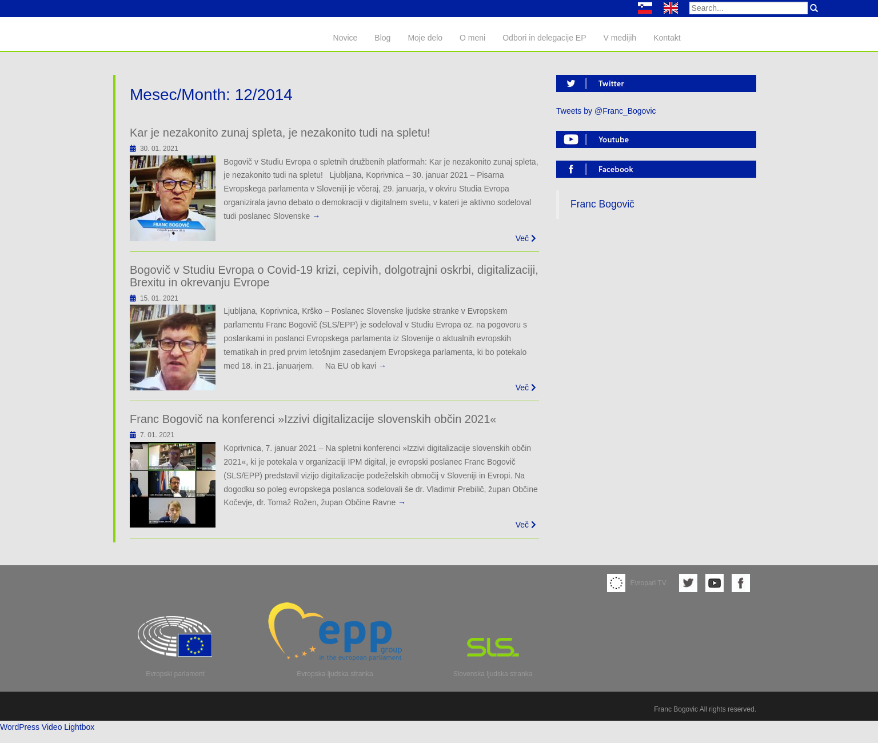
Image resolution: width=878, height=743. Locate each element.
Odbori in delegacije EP (544, 37)
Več (526, 238)
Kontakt (666, 37)
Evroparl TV (637, 583)
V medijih (620, 37)
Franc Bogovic (676, 709)
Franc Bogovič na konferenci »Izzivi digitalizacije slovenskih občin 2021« (313, 419)
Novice (345, 37)
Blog (382, 37)
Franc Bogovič (602, 204)
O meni (472, 37)
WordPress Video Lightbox (47, 727)
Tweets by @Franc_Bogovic (606, 110)
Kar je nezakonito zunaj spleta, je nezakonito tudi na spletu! (280, 132)
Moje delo (425, 37)
